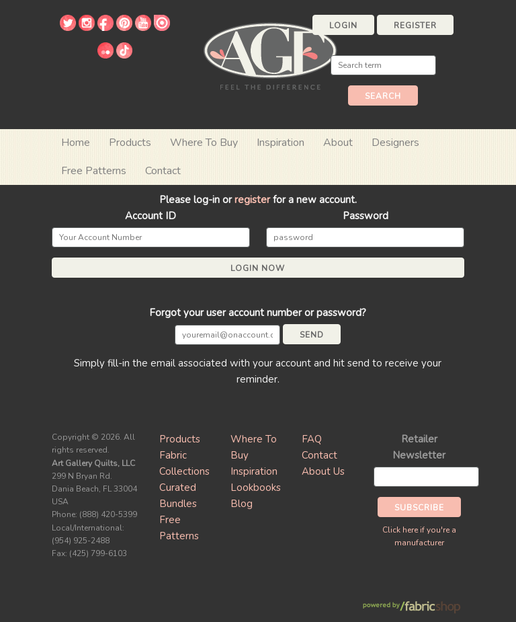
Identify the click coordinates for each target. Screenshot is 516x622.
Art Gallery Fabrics (270, 55)
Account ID (150, 216)
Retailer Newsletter (418, 447)
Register (415, 25)
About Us (323, 471)
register (252, 199)
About (338, 142)
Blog (241, 503)
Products (179, 439)
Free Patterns (93, 170)
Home (75, 142)
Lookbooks (255, 487)
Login (343, 25)
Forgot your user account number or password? (257, 312)
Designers (395, 142)
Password (365, 216)
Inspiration (280, 142)
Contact (163, 170)
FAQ (312, 439)
